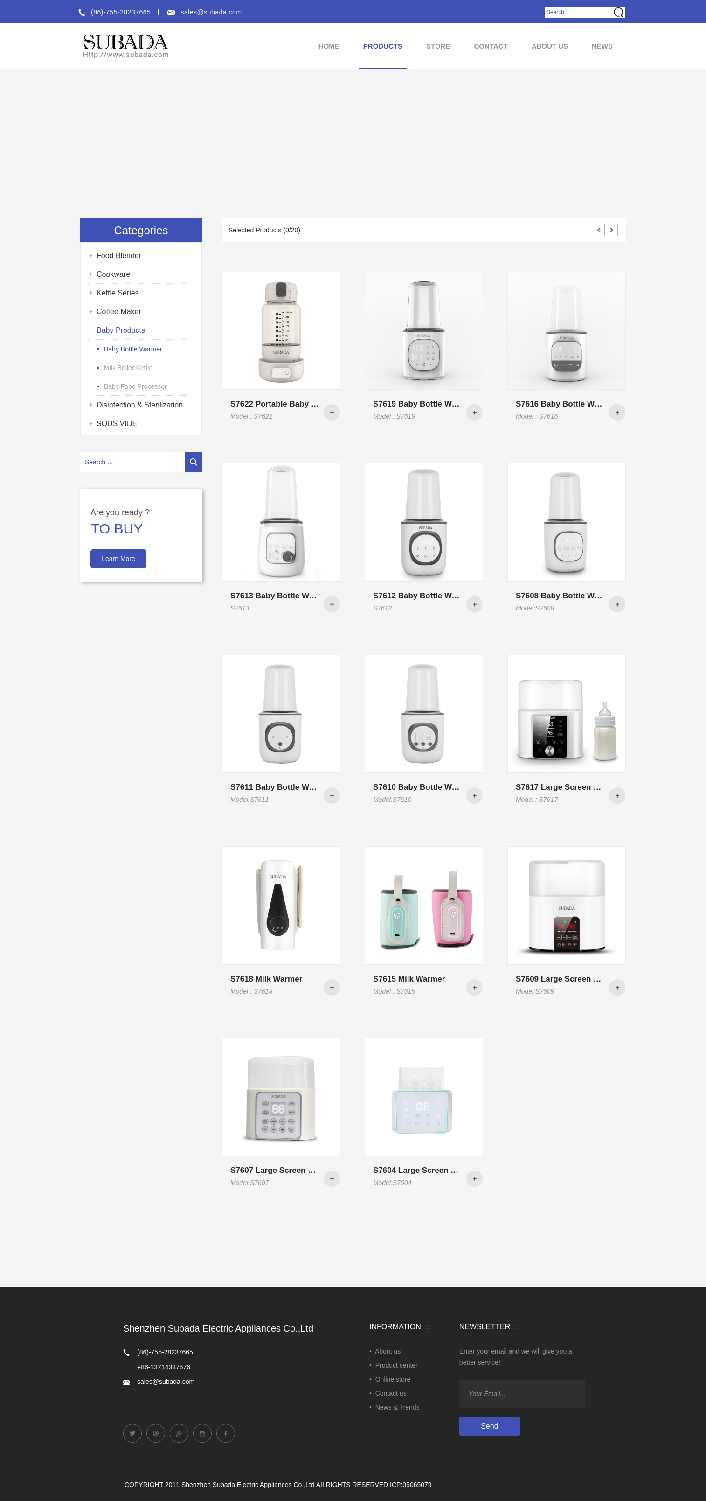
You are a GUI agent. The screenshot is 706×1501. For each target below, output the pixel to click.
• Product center (393, 1365)
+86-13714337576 (163, 1367)
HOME (328, 46)
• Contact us (388, 1393)
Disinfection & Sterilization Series (151, 405)
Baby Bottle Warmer (133, 349)
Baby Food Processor (135, 386)
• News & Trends (394, 1407)
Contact (490, 46)
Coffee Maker (119, 312)
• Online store (389, 1379)
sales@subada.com (204, 12)
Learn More (118, 558)
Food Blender (119, 256)
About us (550, 46)
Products (382, 46)
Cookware (113, 274)
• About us (385, 1351)
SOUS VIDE (117, 424)
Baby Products (121, 330)
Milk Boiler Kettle (128, 368)
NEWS (602, 46)
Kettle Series (118, 293)
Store (438, 46)
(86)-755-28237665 (114, 12)
